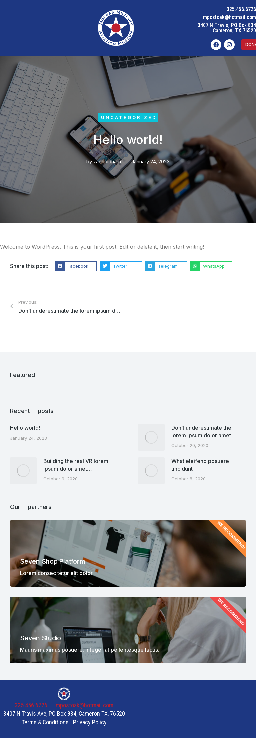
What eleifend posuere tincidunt (200, 465)
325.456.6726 (241, 9)
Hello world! (25, 427)
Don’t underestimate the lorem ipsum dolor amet (201, 431)
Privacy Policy (90, 722)
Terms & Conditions (45, 722)
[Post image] (151, 437)
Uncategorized (129, 117)
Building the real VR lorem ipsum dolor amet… (75, 465)
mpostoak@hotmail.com (229, 17)
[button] (11, 28)
